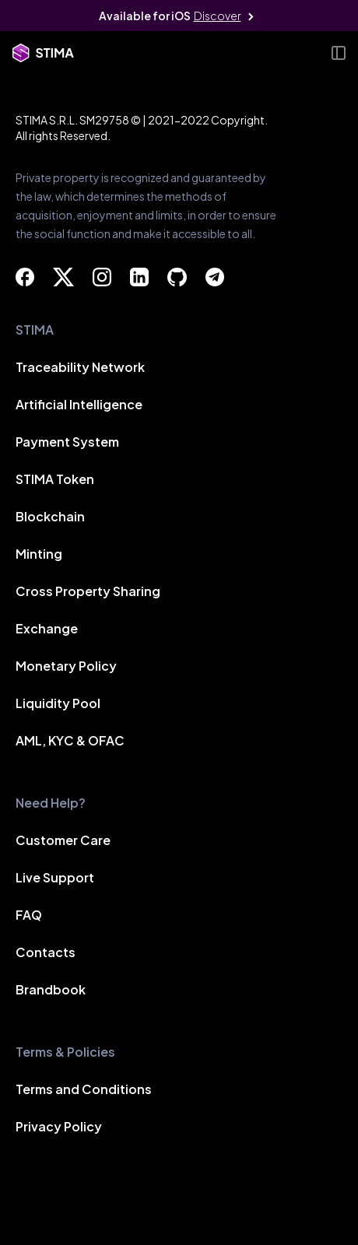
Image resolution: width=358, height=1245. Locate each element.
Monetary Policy (66, 667)
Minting (39, 555)
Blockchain (50, 518)
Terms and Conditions (84, 1090)
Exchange (47, 630)
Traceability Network (80, 368)
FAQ (29, 916)
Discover (217, 16)
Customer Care (63, 841)
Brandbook (51, 991)
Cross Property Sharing (88, 592)
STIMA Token (55, 480)
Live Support (55, 879)
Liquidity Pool (58, 704)
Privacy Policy (59, 1128)
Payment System (67, 443)
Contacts (45, 953)
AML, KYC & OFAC (70, 742)
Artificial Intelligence (79, 406)
